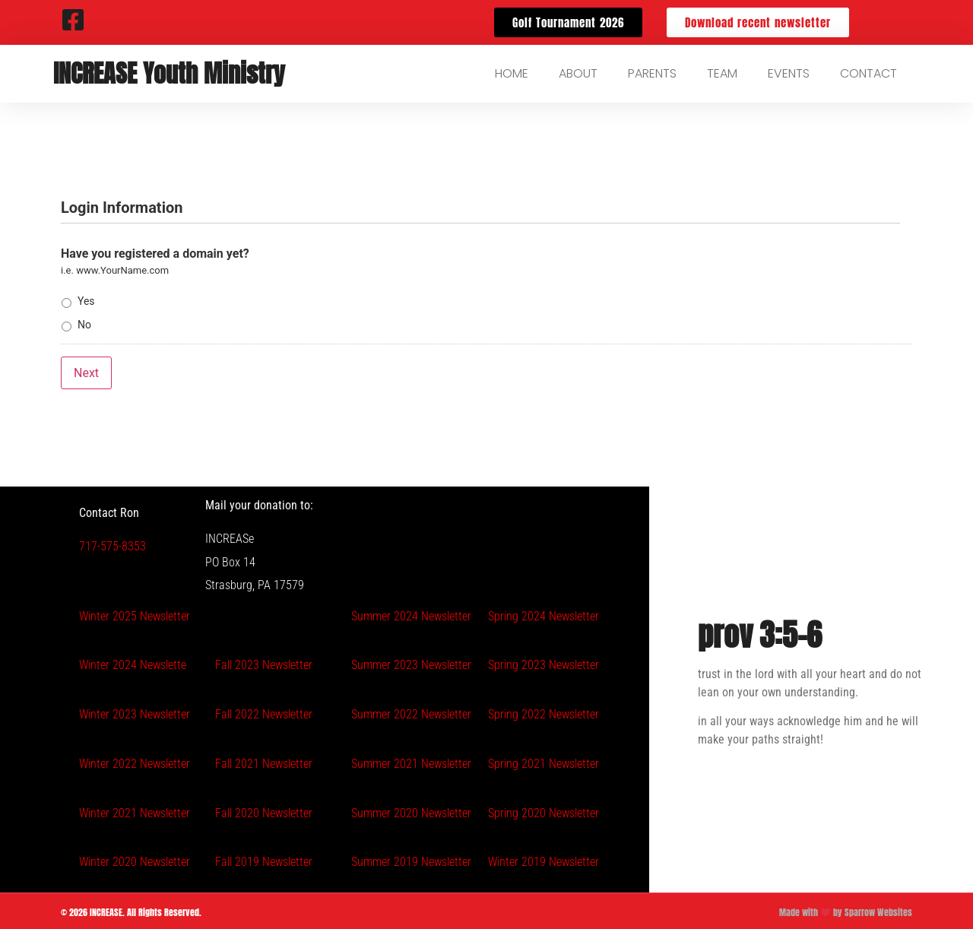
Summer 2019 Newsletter (411, 859)
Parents (652, 73)
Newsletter (285, 859)
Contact (868, 73)
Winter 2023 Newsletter (134, 712)
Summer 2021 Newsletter (411, 761)
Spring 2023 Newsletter (543, 662)
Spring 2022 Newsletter (543, 712)
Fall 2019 (237, 859)
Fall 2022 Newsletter (263, 712)
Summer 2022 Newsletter (411, 712)
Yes (86, 301)
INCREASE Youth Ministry (169, 73)
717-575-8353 (112, 544)
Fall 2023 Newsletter (263, 662)
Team (722, 73)
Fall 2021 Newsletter (263, 761)
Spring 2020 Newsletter (543, 811)
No (84, 325)
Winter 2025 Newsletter (134, 613)
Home (511, 73)
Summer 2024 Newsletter (411, 613)
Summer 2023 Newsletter (411, 662)
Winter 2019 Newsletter (543, 859)
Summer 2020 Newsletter (411, 811)
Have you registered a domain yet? (155, 253)
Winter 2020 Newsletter (134, 859)
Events (789, 73)
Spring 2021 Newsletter (543, 761)
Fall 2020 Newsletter (263, 811)
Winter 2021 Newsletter (134, 811)
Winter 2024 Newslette (132, 662)
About (578, 73)
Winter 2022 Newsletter (134, 761)
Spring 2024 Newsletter (543, 613)
